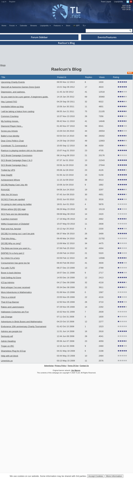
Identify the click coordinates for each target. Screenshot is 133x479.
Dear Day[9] (6, 175)
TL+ (84, 25)
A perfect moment (9, 219)
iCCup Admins (7, 282)
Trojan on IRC (7, 346)
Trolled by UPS (8, 170)
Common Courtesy (10, 116)
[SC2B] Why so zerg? (11, 243)
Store (68, 25)
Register (12, 2)
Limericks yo (7, 360)
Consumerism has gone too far (15, 263)
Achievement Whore (10, 180)
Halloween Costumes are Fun (15, 312)
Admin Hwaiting (8, 341)
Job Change (6, 316)
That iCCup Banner (10, 302)
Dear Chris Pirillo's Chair (12, 141)
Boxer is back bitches (11, 273)
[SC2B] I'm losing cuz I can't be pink (17, 233)
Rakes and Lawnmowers (12, 307)
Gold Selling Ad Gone (11, 277)
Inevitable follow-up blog (12, 106)
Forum (13, 25)
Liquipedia (118, 2)
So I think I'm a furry (10, 258)
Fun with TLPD (8, 268)
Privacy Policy (60, 366)
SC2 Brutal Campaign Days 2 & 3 (16, 160)
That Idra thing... (8, 238)
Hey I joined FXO (9, 101)
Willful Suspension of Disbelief (15, 224)
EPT (76, 25)
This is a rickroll (8, 297)
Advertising (49, 366)
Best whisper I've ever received (15, 287)
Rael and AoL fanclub (11, 229)
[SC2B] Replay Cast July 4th (14, 185)
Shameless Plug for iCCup (13, 351)
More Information (114, 476)
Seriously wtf (7, 336)
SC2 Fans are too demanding (14, 214)
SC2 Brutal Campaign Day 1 (14, 165)
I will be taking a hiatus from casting (17, 111)
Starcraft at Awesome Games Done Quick (20, 87)
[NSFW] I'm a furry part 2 (12, 253)
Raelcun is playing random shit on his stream (22, 150)
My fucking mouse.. (10, 121)
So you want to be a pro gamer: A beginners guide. (24, 97)
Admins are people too (11, 331)
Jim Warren (75, 370)
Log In (4, 2)
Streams (33, 25)
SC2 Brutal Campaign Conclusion (16, 155)
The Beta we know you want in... (16, 248)
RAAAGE (5, 189)
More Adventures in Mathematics (16, 292)
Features (58, 25)
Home (4, 25)
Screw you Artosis (9, 131)
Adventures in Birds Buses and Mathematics (21, 321)
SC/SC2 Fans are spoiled (13, 199)
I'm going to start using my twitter (16, 204)
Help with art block (9, 356)
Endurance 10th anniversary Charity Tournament (23, 326)
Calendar (23, 25)
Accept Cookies (95, 476)
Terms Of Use (73, 366)
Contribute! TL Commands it (14, 145)
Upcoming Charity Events (13, 82)
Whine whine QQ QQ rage (13, 209)
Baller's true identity (10, 136)
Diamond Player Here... (12, 126)
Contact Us (84, 366)
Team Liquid (106, 2)
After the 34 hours (9, 194)
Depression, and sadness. (13, 92)
